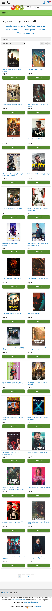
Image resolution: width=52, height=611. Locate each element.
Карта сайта (38, 606)
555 (28, 576)
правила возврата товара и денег (34, 602)
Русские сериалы (37, 29)
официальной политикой (18, 599)
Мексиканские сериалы (17, 29)
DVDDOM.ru (5, 593)
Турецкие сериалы (25, 33)
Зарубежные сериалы (16, 26)
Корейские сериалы (36, 26)
